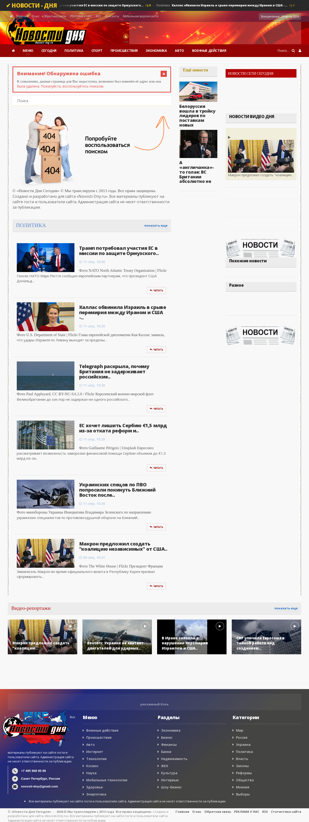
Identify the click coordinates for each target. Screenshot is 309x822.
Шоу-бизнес (171, 787)
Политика (84, 5)
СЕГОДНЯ (48, 50)
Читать (156, 290)
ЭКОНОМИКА (156, 50)
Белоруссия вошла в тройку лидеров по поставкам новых (197, 115)
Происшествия (99, 737)
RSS (98, 16)
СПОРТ (97, 50)
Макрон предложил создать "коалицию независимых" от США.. (123, 546)
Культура (169, 773)
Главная (22, 16)
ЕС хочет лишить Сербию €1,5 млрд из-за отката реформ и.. (123, 428)
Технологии (96, 758)
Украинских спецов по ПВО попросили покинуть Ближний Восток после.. (117, 489)
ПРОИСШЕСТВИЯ (124, 50)
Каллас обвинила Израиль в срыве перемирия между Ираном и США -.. (122, 312)
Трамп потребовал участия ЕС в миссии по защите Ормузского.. (119, 250)
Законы (242, 766)
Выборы (243, 794)
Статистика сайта (286, 811)
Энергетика (96, 794)
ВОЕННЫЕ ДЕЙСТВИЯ (209, 50)
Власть (242, 758)
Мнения (242, 787)
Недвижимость (174, 758)
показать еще (155, 225)
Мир (239, 730)
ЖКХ (164, 766)
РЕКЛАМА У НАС (81, 16)
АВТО (179, 50)
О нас (35, 16)
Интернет (94, 751)
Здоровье (94, 787)
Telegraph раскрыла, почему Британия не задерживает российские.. (114, 371)
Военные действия (102, 730)
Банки (166, 751)
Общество (245, 780)
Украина (243, 744)
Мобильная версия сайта (141, 16)
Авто (90, 744)
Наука (91, 773)
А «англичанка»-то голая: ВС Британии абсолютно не (196, 172)
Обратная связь (54, 16)
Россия (241, 737)
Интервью (170, 780)
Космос (92, 766)
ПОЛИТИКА (73, 50)
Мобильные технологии (106, 780)
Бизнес (166, 737)
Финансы (169, 744)
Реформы (244, 773)
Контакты (112, 16)
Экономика (170, 730)
